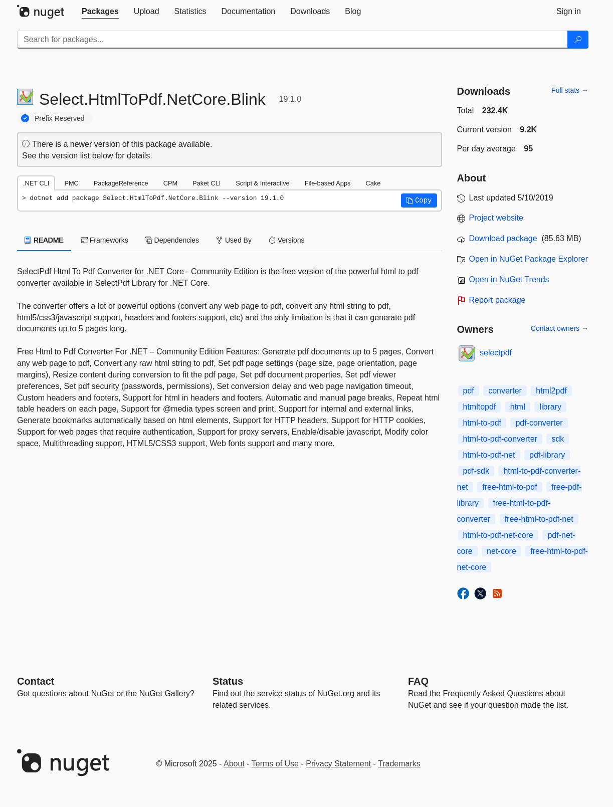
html (517, 406)
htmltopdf (479, 406)
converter (505, 390)
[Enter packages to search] (292, 40)
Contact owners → (559, 328)
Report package (497, 300)
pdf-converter (538, 423)
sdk (557, 439)
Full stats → (569, 90)
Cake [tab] (372, 183)
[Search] (577, 40)
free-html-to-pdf (509, 487)
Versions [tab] (287, 240)
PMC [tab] (71, 183)
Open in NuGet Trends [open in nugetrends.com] (509, 279)
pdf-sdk (476, 471)
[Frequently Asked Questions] (418, 681)
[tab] (100, 12)
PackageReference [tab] (121, 183)
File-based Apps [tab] (328, 183)
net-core (501, 551)
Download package (503, 238)
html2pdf (551, 390)
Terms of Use (275, 763)
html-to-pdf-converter (500, 439)
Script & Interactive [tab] (262, 183)
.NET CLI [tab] (36, 183)
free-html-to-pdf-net (539, 519)
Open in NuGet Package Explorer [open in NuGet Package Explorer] (528, 259)
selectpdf (496, 352)
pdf (468, 390)
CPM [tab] (170, 183)
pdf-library (547, 455)
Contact (35, 681)
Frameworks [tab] (104, 240)
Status (228, 681)
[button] (419, 200)
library (550, 406)
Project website (496, 218)
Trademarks (399, 763)
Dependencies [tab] (172, 240)
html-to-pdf (482, 423)
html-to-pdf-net (489, 455)
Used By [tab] (234, 240)
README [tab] (44, 240)
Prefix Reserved (60, 118)
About (234, 763)
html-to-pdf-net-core (498, 535)
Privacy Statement (338, 763)
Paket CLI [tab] (206, 183)
